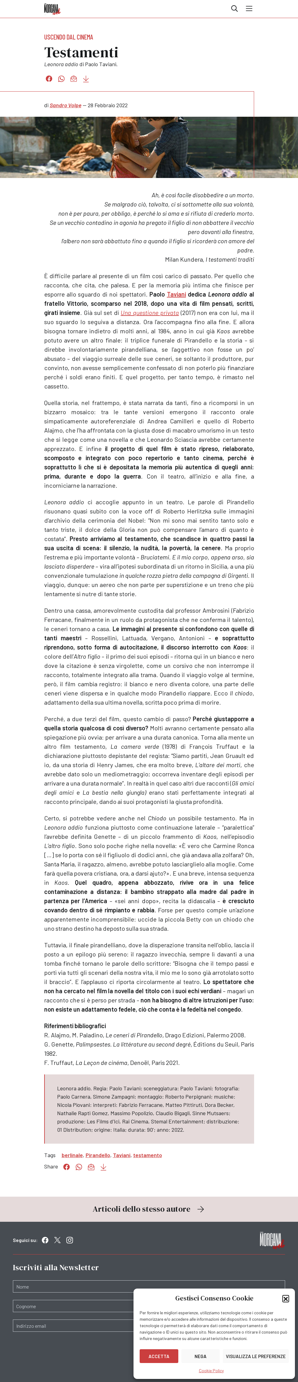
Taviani (176, 294)
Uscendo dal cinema (68, 37)
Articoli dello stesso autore (149, 1208)
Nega (201, 1356)
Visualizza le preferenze (256, 1356)
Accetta (159, 1356)
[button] (286, 1298)
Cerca (234, 8)
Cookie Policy (211, 1370)
